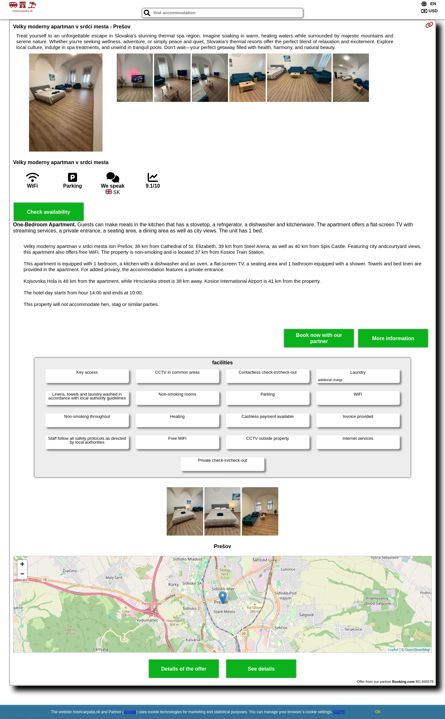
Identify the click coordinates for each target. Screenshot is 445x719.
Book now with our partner (319, 338)
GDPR (339, 712)
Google (130, 712)
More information (393, 338)
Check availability (48, 212)
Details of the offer (183, 669)
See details (261, 669)
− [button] (22, 574)
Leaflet (393, 650)
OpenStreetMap (417, 650)
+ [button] (22, 565)
